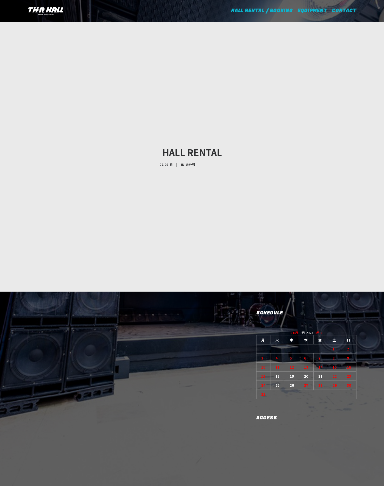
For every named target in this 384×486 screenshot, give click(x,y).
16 (349, 328)
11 (277, 328)
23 (349, 337)
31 (263, 356)
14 (320, 328)
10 (263, 328)
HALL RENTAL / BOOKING (263, 10)
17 (263, 337)
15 (335, 328)
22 (335, 337)
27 (306, 346)
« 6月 (294, 294)
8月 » (318, 294)
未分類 (191, 145)
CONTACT (344, 10)
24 (263, 346)
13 (306, 328)
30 (349, 346)
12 (292, 328)
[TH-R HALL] (46, 11)
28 (320, 346)
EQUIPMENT (312, 10)
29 (335, 346)
